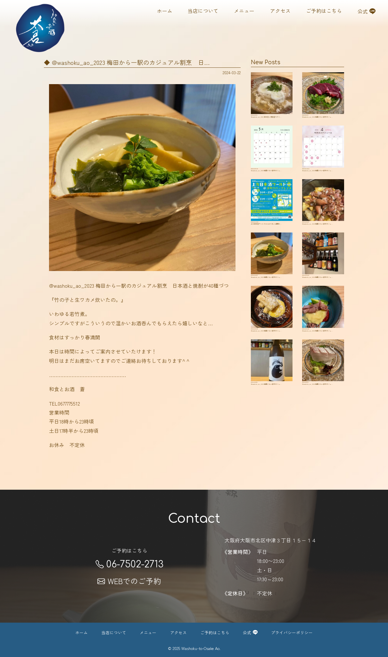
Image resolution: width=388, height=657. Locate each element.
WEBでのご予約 (129, 580)
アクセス (280, 10)
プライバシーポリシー (292, 632)
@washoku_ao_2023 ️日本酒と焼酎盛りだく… (272, 100)
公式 (367, 10)
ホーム (164, 10)
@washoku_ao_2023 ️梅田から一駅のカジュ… (323, 100)
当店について (203, 10)
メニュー (244, 10)
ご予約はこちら (324, 10)
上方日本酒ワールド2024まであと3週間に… (272, 226)
